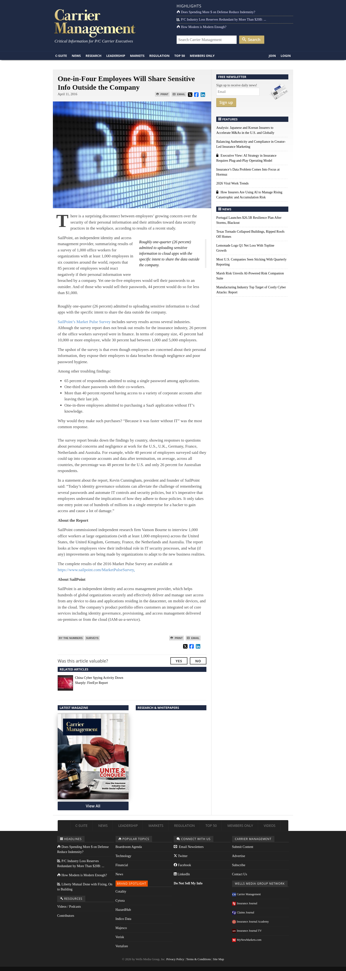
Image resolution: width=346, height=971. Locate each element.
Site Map (218, 959)
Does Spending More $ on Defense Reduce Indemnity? (216, 12)
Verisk (120, 937)
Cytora (120, 900)
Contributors (65, 916)
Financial (122, 865)
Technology (123, 856)
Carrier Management (246, 894)
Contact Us (239, 874)
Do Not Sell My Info (188, 883)
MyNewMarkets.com (246, 939)
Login (286, 55)
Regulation (159, 55)
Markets (137, 55)
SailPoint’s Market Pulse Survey (84, 322)
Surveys (92, 638)
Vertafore (122, 946)
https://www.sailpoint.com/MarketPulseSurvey (96, 570)
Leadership (115, 55)
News (76, 55)
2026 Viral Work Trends (232, 183)
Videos (269, 825)
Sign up (226, 102)
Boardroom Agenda (129, 847)
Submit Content (242, 847)
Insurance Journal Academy (250, 921)
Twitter (180, 856)
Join (272, 55)
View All (93, 806)
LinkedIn (182, 874)
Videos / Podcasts (69, 906)
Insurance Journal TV (247, 930)
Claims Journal (243, 912)
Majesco (121, 928)
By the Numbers (71, 638)
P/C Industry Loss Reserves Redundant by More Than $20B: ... (221, 19)
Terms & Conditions (198, 959)
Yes (179, 661)
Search (251, 39)
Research (93, 55)
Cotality (121, 891)
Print (162, 94)
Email (179, 94)
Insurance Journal (244, 903)
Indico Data (123, 919)
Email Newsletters (189, 847)
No (198, 661)
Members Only (202, 55)
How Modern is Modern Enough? (201, 27)
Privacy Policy (175, 959)
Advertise (238, 856)
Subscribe (238, 865)
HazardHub (123, 910)
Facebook (182, 865)
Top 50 (179, 55)
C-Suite (61, 55)
